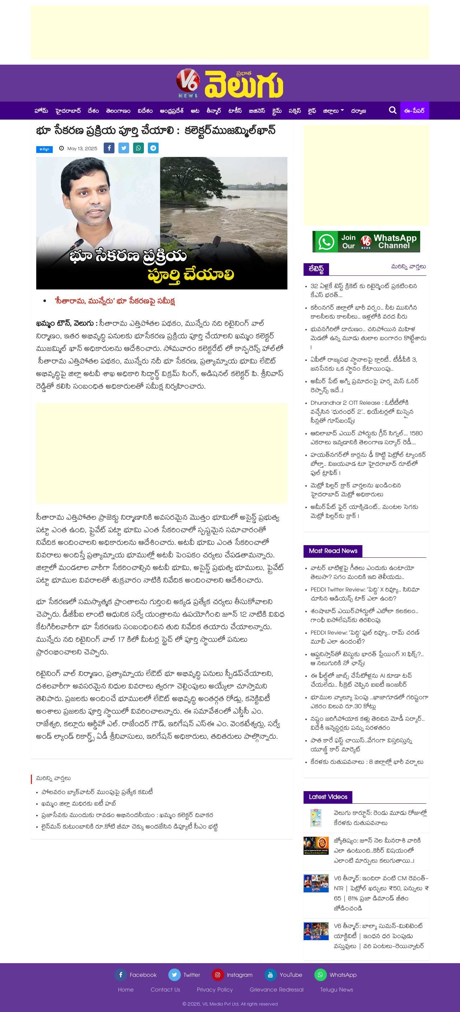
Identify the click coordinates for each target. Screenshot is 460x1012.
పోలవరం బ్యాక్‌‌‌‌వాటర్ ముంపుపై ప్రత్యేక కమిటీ (97, 793)
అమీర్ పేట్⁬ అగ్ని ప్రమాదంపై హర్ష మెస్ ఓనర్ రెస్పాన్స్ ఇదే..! (365, 386)
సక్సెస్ (295, 112)
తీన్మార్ (214, 112)
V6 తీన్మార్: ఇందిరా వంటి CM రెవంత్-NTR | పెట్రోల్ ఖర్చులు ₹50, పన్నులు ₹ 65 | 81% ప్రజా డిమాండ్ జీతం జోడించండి (381, 894)
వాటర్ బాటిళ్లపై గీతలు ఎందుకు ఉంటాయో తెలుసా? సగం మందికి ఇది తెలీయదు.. (362, 573)
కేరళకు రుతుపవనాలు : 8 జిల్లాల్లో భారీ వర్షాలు (367, 763)
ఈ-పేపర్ (414, 112)
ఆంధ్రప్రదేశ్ (172, 112)
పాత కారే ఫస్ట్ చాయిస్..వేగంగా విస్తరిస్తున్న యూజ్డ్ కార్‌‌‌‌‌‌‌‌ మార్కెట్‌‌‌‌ (361, 746)
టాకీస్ (235, 112)
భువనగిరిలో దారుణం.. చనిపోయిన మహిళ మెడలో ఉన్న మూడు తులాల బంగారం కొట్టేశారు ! (369, 339)
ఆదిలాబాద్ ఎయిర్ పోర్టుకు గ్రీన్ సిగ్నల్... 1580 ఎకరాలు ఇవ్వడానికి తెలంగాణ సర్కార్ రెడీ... (367, 439)
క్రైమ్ (277, 112)
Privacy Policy (215, 990)
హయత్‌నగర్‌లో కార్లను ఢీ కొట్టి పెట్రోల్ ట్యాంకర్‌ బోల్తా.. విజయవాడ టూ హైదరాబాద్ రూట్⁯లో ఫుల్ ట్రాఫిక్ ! (368, 465)
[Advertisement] (230, 32)
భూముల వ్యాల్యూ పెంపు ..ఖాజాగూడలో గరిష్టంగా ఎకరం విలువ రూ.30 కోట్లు (370, 702)
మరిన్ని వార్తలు (408, 267)
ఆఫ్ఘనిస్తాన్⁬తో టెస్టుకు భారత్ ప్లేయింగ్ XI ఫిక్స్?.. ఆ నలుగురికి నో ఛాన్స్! (367, 659)
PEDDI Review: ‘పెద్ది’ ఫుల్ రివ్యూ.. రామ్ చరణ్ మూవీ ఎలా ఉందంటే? (365, 638)
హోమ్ (41, 112)
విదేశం (145, 112)
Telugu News (336, 990)
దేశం (93, 112)
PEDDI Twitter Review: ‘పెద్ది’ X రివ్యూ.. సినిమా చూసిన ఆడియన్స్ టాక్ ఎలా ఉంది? (365, 595)
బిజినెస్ (257, 112)
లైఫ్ (312, 112)
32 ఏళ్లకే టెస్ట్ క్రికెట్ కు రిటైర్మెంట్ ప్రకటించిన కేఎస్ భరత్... (364, 291)
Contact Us (165, 990)
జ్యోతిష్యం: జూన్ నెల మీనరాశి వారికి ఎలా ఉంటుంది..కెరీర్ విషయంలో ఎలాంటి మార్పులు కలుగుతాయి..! (377, 851)
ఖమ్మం (44, 150)
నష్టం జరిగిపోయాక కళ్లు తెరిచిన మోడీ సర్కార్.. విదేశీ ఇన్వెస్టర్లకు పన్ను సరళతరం (368, 724)
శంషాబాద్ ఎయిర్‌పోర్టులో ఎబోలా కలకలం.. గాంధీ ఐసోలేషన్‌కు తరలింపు (364, 616)
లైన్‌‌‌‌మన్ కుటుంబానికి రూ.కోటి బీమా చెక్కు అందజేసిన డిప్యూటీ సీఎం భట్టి (130, 827)
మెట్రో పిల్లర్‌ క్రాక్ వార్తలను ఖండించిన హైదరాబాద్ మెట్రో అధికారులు (356, 491)
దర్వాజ (358, 112)
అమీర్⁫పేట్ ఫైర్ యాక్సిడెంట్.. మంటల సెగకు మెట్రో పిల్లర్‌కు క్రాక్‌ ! (364, 512)
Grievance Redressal (277, 990)
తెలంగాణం (118, 112)
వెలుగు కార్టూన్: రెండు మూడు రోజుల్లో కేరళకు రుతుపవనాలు (380, 819)
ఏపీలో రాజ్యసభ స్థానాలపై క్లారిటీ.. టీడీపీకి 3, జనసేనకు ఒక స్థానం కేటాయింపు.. (364, 365)
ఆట (195, 112)
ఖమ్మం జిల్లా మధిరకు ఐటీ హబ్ (79, 804)
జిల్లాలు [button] (331, 112)
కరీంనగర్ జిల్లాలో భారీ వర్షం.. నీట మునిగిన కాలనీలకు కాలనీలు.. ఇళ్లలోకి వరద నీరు (364, 313)
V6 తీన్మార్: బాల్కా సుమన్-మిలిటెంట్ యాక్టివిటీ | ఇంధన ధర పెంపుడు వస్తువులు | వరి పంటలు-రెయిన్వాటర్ (379, 937)
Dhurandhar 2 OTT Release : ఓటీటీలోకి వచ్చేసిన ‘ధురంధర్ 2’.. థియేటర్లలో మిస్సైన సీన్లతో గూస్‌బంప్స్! (362, 413)
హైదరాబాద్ (68, 112)
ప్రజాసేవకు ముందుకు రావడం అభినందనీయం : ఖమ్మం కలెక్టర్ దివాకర (127, 816)
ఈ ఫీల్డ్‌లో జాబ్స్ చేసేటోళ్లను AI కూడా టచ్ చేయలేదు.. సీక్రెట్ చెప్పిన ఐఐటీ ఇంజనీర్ (361, 681)
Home (126, 990)
